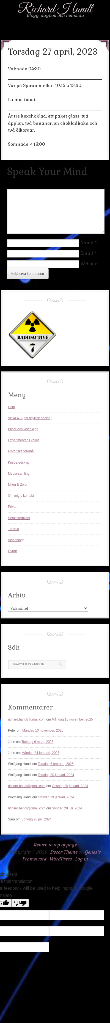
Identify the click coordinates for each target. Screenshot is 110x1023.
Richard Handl (55, 9)
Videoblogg (16, 540)
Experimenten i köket (23, 440)
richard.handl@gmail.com (26, 719)
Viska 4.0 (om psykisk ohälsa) (30, 418)
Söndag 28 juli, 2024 (67, 808)
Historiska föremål (21, 451)
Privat (12, 507)
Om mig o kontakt (21, 496)
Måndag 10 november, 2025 (72, 719)
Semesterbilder (19, 518)
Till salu (13, 529)
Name (86, 243)
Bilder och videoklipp (23, 429)
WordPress (60, 859)
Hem (11, 407)
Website (88, 264)
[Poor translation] (20, 903)
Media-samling (18, 473)
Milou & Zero (17, 485)
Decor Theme (63, 852)
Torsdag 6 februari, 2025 (55, 764)
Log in (81, 859)
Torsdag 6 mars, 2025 (37, 742)
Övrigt (12, 551)
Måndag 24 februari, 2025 (40, 753)
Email (86, 253)
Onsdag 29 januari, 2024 (70, 786)
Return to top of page (55, 845)
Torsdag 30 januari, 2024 (56, 775)
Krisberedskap (18, 462)
